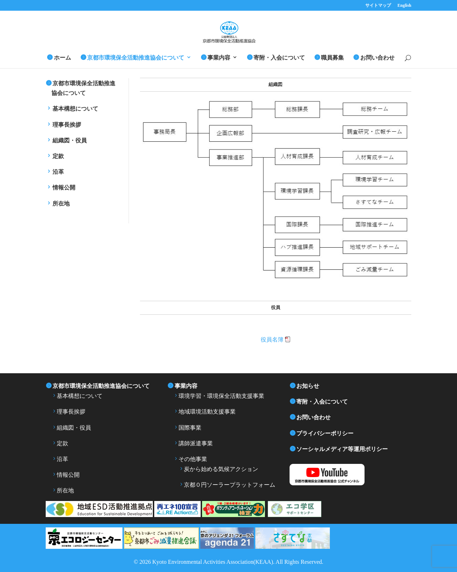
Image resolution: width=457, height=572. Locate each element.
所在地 (61, 204)
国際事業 (190, 428)
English (404, 5)
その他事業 (193, 459)
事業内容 (218, 58)
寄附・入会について (279, 58)
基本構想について (75, 109)
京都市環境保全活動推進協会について (135, 58)
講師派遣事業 (196, 443)
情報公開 (63, 187)
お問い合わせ (377, 58)
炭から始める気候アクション (221, 469)
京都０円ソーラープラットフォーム (229, 485)
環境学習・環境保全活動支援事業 (221, 396)
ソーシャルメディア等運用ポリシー (342, 449)
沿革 (58, 172)
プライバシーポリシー (324, 433)
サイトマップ (378, 5)
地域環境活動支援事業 (207, 412)
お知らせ (307, 386)
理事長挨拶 (66, 125)
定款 (58, 156)
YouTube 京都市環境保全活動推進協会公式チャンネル (339, 474)
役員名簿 (272, 339)
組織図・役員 (69, 140)
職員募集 (332, 58)
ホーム (62, 58)
